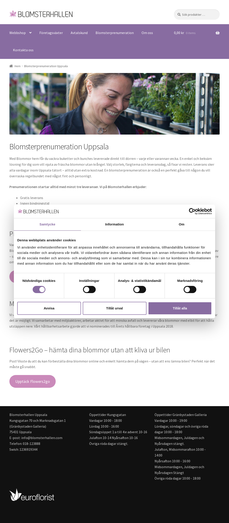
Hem (18, 66)
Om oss (147, 32)
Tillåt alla (180, 308)
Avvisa (49, 308)
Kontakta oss (23, 50)
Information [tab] (114, 224)
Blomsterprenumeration (114, 32)
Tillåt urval (114, 308)
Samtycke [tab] (47, 224)
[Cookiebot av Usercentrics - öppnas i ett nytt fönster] (192, 211)
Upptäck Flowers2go (32, 381)
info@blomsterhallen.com (41, 437)
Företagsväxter (51, 32)
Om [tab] (181, 224)
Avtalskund (79, 32)
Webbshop (17, 32)
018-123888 (31, 443)
